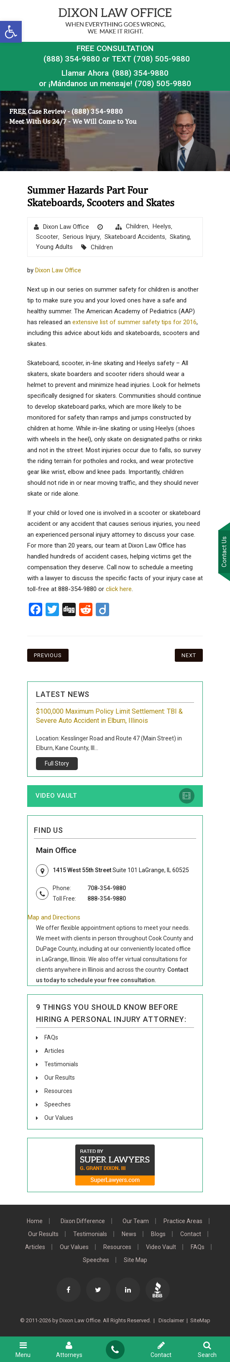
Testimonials (61, 1064)
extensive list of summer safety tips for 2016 (134, 322)
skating (180, 237)
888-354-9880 (106, 898)
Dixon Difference (83, 1221)
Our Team (136, 1221)
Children (137, 226)
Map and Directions (54, 917)
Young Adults (54, 247)
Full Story (57, 763)
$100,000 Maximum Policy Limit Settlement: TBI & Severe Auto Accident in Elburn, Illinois (109, 716)
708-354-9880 (106, 888)
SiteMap (200, 1320)
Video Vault (56, 795)
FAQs (51, 1037)
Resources (58, 1091)
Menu (23, 1349)
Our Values (58, 1117)
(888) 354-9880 (71, 59)
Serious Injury (81, 237)
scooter (47, 237)
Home (35, 1221)
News (129, 1234)
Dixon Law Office (66, 226)
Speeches (57, 1104)
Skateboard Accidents (135, 237)
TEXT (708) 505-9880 (151, 59)
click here (119, 589)
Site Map (135, 1260)
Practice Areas (183, 1221)
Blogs (158, 1234)
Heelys (162, 226)
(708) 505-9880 (163, 83)
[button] (11, 32)
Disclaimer (170, 1320)
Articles (54, 1050)
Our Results (59, 1077)
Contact (190, 1234)
